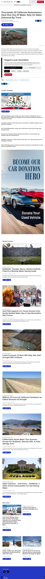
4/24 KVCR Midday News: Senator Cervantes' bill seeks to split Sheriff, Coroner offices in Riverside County (22, 145)
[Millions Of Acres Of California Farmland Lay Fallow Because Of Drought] (21, 382)
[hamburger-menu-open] (2, 2)
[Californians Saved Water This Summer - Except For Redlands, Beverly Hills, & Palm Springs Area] (21, 424)
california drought (24, 79)
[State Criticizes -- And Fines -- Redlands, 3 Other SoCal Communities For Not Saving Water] (21, 468)
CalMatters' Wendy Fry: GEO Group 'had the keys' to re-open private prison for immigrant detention (22, 140)
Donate (41, 1)
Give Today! (8, 74)
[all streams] (43, 577)
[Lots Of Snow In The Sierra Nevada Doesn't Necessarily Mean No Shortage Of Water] (32, 541)
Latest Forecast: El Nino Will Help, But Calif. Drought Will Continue (21, 356)
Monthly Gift (13, 67)
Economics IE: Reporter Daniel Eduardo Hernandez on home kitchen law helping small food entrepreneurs (20, 134)
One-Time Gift (32, 67)
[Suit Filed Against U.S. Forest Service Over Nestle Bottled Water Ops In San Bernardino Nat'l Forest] (21, 296)
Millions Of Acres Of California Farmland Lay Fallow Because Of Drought (22, 398)
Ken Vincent (4, 273)
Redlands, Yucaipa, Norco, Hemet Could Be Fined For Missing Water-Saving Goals (21, 270)
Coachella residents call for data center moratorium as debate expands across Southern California (22, 123)
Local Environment (6, 309)
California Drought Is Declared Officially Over (30, 508)
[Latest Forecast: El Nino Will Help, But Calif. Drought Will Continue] (21, 340)
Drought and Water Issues (11, 79)
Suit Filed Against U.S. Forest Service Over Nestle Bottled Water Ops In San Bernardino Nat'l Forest (21, 313)
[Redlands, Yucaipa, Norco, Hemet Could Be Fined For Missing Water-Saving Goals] (21, 254)
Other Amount (26, 71)
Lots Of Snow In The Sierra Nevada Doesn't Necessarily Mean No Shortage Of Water (32, 552)
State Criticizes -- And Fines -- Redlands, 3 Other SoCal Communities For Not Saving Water (21, 486)
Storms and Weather (6, 353)
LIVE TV (33, 2)
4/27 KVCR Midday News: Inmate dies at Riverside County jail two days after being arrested (21, 129)
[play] (2, 577)
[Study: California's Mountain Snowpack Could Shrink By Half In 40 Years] (11, 541)
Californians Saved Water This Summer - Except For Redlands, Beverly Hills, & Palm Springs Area (21, 441)
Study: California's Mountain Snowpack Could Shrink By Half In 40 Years (11, 552)
